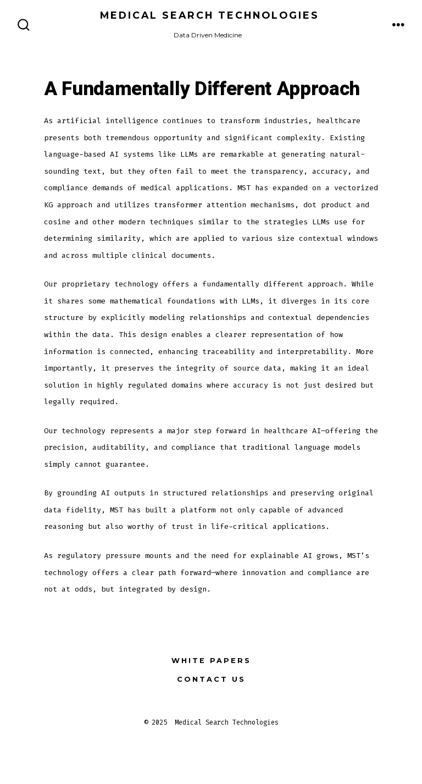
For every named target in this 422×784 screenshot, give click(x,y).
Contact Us (211, 679)
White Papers (211, 660)
